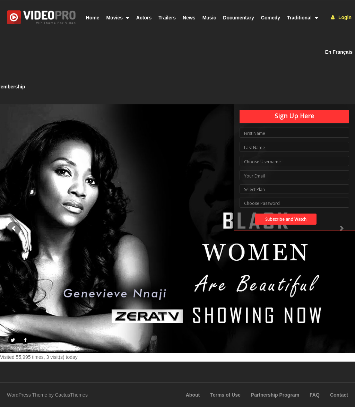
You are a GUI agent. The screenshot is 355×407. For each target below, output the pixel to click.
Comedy (270, 17)
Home (92, 17)
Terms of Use (225, 395)
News (189, 17)
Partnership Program (275, 395)
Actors (143, 17)
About (193, 395)
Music (209, 17)
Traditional (302, 17)
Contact (339, 395)
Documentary (238, 17)
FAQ (315, 395)
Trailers (167, 17)
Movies (117, 17)
